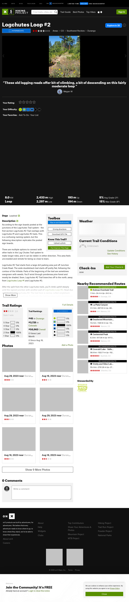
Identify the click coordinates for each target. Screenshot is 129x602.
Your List (34, 115)
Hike (21, 3)
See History (112, 253)
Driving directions (59, 229)
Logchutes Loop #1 (16, 280)
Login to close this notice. (39, 591)
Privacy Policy (115, 588)
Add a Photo (67, 345)
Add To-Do (24, 115)
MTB (13, 3)
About (41, 523)
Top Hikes (90, 12)
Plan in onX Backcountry (59, 222)
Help (40, 527)
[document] (104, 590)
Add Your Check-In (114, 267)
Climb (4, 3)
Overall (42, 329)
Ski (40, 3)
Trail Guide (65, 12)
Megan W (68, 91)
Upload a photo (60, 243)
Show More (10, 295)
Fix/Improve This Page (60, 248)
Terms (70, 570)
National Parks (105, 535)
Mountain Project (76, 534)
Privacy (77, 570)
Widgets (42, 531)
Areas (55, 30)
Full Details (67, 304)
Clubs (40, 535)
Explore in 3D (113, 25)
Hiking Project (104, 523)
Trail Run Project (105, 527)
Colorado (33, 325)
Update (116, 250)
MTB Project (73, 538)
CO (62, 30)
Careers (6, 543)
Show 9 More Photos (37, 469)
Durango (91, 30)
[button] (5, 56)
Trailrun (31, 3)
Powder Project (105, 531)
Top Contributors (76, 523)
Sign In (121, 12)
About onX (8, 539)
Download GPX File (59, 234)
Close (104, 594)
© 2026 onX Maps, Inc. (57, 570)
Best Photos (78, 12)
